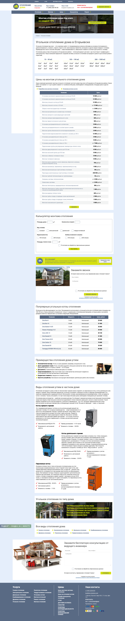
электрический (53, 230)
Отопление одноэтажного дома (20, 62)
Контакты (70, 1)
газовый (41, 230)
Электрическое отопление (19, 17)
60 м (39, 68)
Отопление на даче (17, 56)
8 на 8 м (28, 100)
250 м (97, 63)
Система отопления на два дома (80, 506)
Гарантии (61, 605)
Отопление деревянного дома (20, 110)
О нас (45, 1)
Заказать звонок (104, 6)
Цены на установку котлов (66, 594)
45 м (50, 66)
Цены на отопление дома (19, 44)
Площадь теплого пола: (44, 242)
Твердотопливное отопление (20, 29)
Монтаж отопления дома (19, 40)
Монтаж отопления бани (77, 515)
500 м (97, 66)
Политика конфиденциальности (66, 608)
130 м (82, 63)
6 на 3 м (21, 98)
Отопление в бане (17, 58)
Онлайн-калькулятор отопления (64, 597)
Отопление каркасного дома (20, 112)
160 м (76, 66)
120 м (76, 63)
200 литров (57, 238)
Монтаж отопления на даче (78, 513)
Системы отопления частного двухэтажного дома (88, 510)
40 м (45, 66)
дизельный (66, 230)
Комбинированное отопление (20, 21)
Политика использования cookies (63, 613)
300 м (102, 63)
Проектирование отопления (19, 54)
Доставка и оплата (57, 1)
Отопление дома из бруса (19, 106)
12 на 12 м (15, 102)
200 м (91, 63)
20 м (45, 63)
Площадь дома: (42, 222)
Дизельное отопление (18, 19)
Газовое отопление (17, 15)
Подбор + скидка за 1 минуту (15, 526)
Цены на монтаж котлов (18, 46)
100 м (65, 63)
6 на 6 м (28, 98)
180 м (65, 68)
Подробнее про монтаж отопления (48, 89)
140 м (65, 66)
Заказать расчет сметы (97, 22)
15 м (39, 63)
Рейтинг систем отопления (22, 48)
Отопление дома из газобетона (20, 108)
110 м (71, 63)
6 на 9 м (21, 100)
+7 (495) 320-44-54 (52, 7)
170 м (82, 66)
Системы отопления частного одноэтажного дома (88, 508)
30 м (56, 63)
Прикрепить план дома (105, 261)
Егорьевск (37, 7)
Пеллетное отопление (18, 27)
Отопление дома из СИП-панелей (21, 114)
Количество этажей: (68, 222)
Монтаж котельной (17, 35)
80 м (50, 68)
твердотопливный (79, 230)
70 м (45, 68)
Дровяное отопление (18, 23)
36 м (39, 66)
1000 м (102, 66)
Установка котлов (17, 38)
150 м (71, 66)
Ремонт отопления (39, 599)
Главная (37, 1)
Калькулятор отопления (18, 50)
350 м (108, 63)
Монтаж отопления (40, 601)
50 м (56, 66)
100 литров (42, 238)
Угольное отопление (17, 25)
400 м (91, 66)
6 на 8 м (14, 100)
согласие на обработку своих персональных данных (91, 298)
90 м (56, 68)
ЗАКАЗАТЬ (74, 207)
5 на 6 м (14, 98)
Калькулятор (74, 12)
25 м (50, 63)
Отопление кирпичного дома (20, 116)
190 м (71, 68)
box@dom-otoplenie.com (68, 7)
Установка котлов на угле (70, 89)
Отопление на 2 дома (18, 60)
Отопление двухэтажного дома (20, 64)
